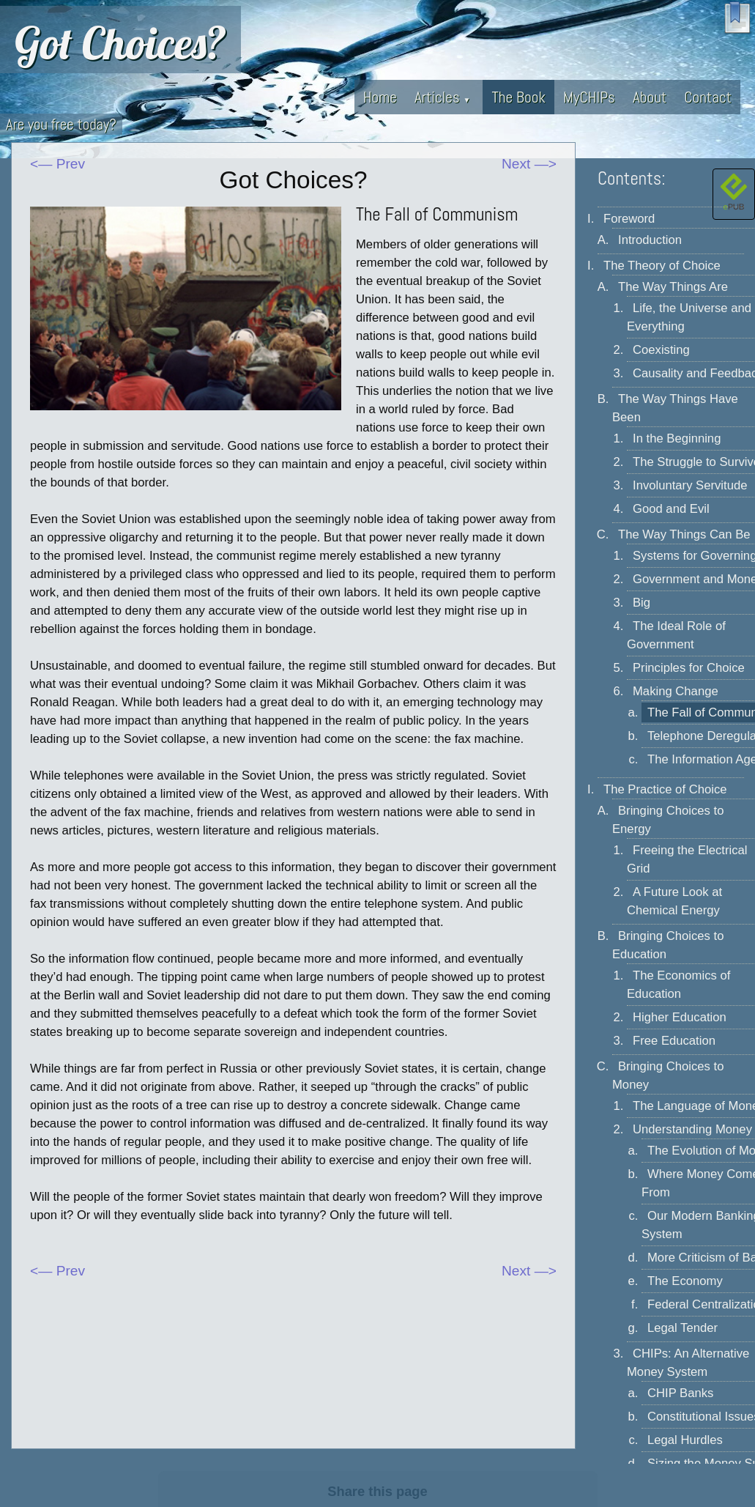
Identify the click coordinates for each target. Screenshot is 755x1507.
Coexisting (661, 350)
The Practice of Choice (665, 789)
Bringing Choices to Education (668, 945)
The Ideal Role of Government (676, 635)
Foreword (629, 219)
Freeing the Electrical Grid (687, 859)
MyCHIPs (589, 97)
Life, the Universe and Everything (689, 317)
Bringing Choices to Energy (668, 820)
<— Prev (57, 163)
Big (641, 603)
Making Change (675, 691)
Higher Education (679, 1017)
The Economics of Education (678, 985)
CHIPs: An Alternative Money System (688, 1363)
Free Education (674, 1041)
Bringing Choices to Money (668, 1075)
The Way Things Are (673, 287)
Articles (442, 97)
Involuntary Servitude (690, 485)
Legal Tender (682, 1328)
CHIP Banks (680, 1393)
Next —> (529, 163)
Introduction (650, 240)
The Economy (685, 1281)
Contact (708, 97)
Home (380, 97)
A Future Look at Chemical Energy (674, 901)
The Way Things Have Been (675, 408)
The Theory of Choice (662, 266)
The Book (518, 97)
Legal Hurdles (685, 1440)
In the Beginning (677, 438)
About (649, 97)
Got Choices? (120, 42)
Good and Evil (671, 509)
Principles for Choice (689, 668)
